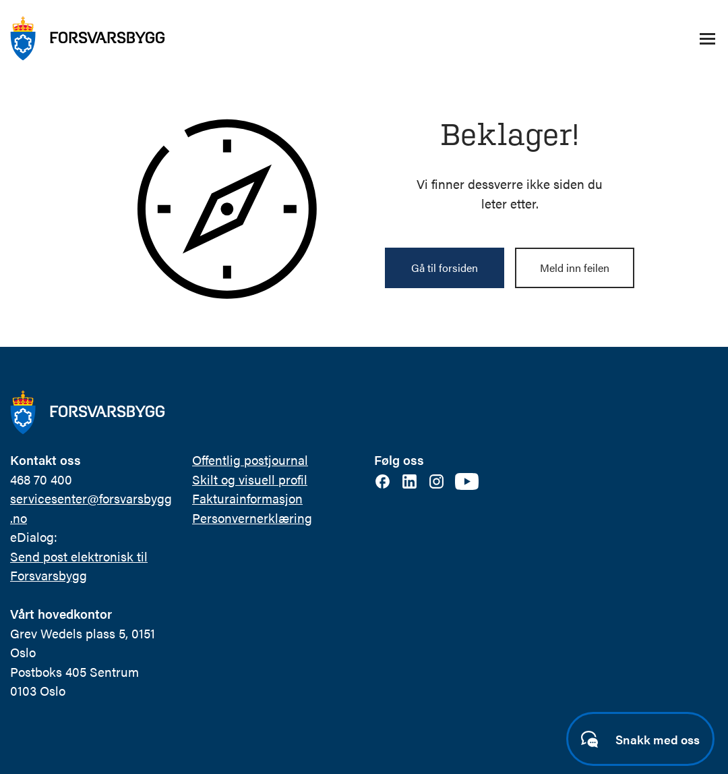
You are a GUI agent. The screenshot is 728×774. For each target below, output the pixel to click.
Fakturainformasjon (247, 498)
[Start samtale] (640, 739)
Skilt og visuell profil (249, 479)
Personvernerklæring (252, 518)
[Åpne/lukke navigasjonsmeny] (707, 38)
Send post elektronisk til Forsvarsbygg (79, 566)
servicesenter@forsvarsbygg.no (91, 508)
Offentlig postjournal (250, 460)
